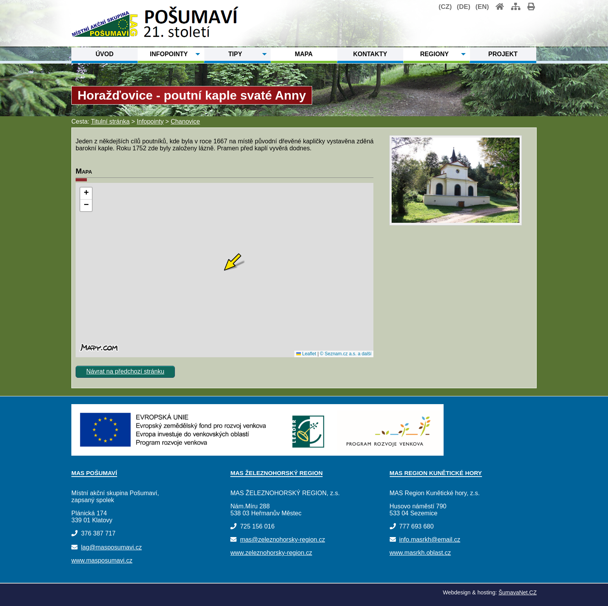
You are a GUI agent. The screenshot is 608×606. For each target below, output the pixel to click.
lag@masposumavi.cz (111, 547)
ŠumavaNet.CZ (518, 592)
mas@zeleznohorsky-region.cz (282, 539)
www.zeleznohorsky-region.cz (271, 552)
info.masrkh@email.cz (429, 539)
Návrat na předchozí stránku (125, 371)
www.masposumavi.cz (101, 560)
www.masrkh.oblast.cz (420, 552)
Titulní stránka (110, 121)
